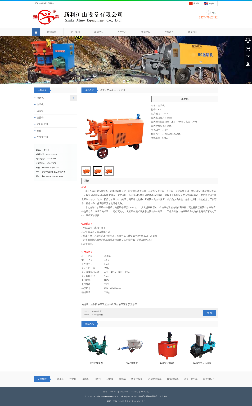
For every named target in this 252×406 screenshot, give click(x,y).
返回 (209, 313)
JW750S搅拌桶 (167, 363)
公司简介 (113, 391)
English (212, 3)
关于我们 (75, 32)
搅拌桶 (40, 117)
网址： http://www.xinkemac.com (49, 176)
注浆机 (121, 90)
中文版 (196, 3)
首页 (102, 90)
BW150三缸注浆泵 (202, 363)
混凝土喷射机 (191, 379)
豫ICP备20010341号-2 (136, 401)
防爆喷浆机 (173, 379)
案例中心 (145, 32)
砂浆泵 (40, 111)
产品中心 (122, 32)
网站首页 (51, 32)
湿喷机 (85, 379)
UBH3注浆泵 (96, 311)
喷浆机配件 (209, 379)
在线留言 (169, 32)
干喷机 (97, 379)
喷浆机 (40, 98)
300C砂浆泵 (132, 363)
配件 (39, 131)
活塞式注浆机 (155, 379)
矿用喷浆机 (42, 124)
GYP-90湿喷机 (97, 315)
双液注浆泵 (137, 379)
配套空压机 (42, 137)
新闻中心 (98, 32)
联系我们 (192, 32)
